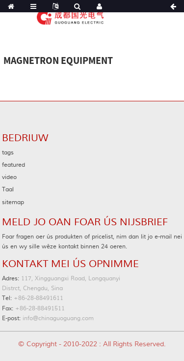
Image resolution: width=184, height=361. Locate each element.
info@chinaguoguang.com (48, 318)
